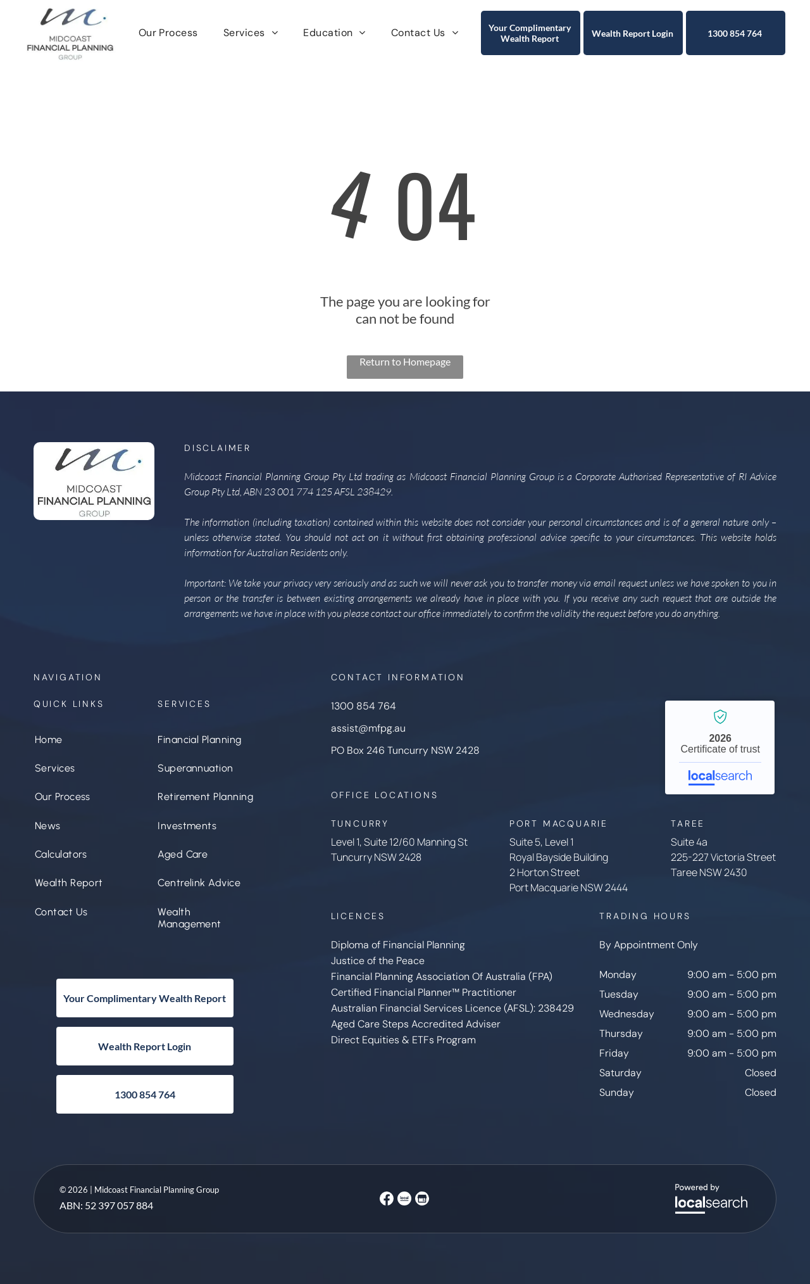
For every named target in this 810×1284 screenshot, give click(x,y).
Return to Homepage (405, 361)
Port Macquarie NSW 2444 (568, 887)
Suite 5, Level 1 (541, 842)
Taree (684, 872)
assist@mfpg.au (368, 728)
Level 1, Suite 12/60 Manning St (399, 842)
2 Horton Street (544, 872)
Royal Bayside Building (558, 857)
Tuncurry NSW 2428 (376, 857)
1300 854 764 (363, 706)
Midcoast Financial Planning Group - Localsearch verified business (720, 747)
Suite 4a (689, 842)
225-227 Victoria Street (723, 857)
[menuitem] (168, 33)
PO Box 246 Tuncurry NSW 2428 (405, 750)
